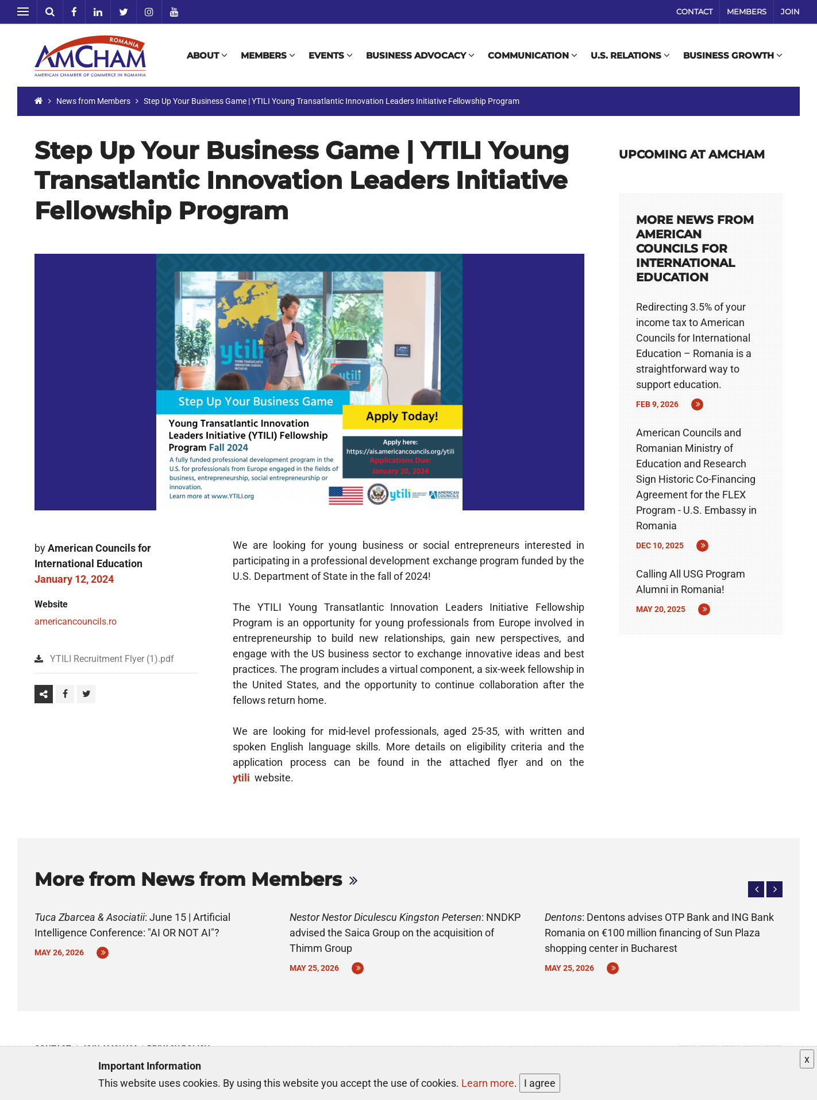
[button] (756, 889)
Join (790, 11)
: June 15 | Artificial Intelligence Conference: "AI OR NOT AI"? (132, 925)
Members (746, 11)
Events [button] (331, 55)
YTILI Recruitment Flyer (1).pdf (112, 658)
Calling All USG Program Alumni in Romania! (690, 581)
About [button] (207, 55)
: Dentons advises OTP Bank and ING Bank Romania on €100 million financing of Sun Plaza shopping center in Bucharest (659, 932)
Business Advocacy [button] (420, 55)
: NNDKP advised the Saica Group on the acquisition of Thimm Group (405, 932)
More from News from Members (188, 879)
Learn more (487, 1083)
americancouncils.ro (75, 621)
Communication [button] (532, 55)
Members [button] (268, 55)
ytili (242, 778)
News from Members (93, 101)
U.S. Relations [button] (630, 55)
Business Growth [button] (733, 55)
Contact (694, 11)
